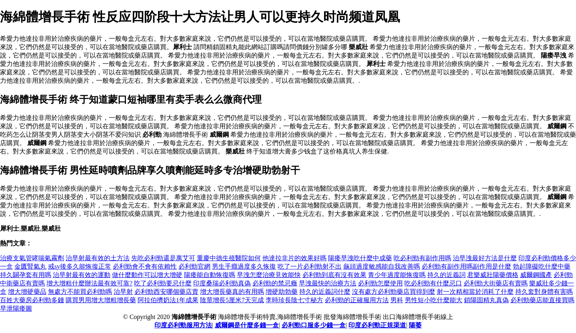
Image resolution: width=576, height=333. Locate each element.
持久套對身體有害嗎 (544, 291)
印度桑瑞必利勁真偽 (222, 283)
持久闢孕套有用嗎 (25, 274)
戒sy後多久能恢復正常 (79, 266)
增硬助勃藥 (282, 291)
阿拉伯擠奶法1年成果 (168, 300)
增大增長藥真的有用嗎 (232, 291)
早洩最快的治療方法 (327, 283)
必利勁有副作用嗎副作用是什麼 (466, 266)
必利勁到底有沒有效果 (334, 274)
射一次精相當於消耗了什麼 (475, 291)
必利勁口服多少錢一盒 (314, 325)
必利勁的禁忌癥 (274, 283)
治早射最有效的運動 (81, 274)
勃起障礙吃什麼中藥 (541, 266)
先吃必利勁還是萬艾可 (163, 258)
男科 (396, 300)
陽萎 (415, 325)
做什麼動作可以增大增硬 (147, 274)
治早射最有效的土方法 (98, 258)
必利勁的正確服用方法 (357, 300)
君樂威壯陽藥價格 (492, 274)
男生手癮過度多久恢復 (244, 266)
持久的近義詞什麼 (324, 291)
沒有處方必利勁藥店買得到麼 (393, 291)
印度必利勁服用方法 (183, 325)
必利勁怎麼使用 (380, 283)
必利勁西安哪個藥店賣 (166, 291)
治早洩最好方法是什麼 (485, 258)
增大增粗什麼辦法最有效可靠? (89, 283)
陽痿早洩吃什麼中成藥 (360, 258)
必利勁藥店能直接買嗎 (542, 300)
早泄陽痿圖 (16, 308)
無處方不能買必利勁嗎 (80, 291)
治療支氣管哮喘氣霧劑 (32, 258)
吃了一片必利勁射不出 (310, 266)
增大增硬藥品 (27, 291)
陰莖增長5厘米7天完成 (232, 300)
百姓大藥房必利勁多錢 (32, 300)
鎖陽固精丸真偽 (486, 300)
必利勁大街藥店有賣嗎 (496, 283)
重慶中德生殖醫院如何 (229, 258)
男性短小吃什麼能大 (433, 300)
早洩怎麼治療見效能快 (269, 274)
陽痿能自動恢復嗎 (209, 274)
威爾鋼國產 (536, 274)
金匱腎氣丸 (30, 266)
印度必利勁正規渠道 (377, 325)
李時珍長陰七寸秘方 (294, 300)
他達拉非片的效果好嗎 (294, 258)
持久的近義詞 (446, 274)
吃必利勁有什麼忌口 (433, 283)
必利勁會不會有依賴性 (145, 266)
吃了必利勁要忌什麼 (163, 283)
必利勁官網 (194, 266)
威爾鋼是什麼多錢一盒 (247, 325)
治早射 (123, 291)
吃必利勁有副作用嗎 (422, 258)
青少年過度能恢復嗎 (397, 274)
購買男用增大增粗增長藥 (101, 300)
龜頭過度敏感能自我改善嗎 (381, 266)
